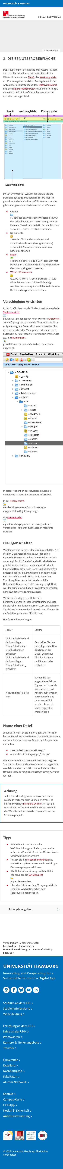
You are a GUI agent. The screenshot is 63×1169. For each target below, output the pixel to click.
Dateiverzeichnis (48, 85)
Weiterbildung (12, 1014)
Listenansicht (14, 517)
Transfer (8, 1048)
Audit (18, 1132)
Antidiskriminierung (16, 1116)
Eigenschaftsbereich (24, 88)
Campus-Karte (12, 1099)
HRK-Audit (29, 1134)
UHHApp (9, 1105)
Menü (31, 77)
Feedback (8, 946)
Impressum (25, 946)
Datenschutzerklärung (15, 949)
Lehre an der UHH (14, 1031)
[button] (51, 3)
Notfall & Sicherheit (16, 1111)
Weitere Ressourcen (21, 272)
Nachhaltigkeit (12, 1071)
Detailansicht (17, 501)
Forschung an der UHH (17, 1026)
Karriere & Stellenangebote (21, 1043)
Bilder (13, 254)
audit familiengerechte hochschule (8, 1135)
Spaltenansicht (11, 312)
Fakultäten (10, 1077)
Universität (10, 1060)
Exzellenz (9, 1065)
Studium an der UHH (16, 1003)
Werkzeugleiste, (48, 77)
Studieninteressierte (16, 1008)
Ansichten (53, 318)
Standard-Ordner (32, 803)
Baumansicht (18, 337)
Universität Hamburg (16, 3)
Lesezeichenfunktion (37, 859)
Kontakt (8, 1094)
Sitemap (7, 952)
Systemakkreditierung (42, 1132)
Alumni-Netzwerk (14, 1082)
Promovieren (11, 1037)
